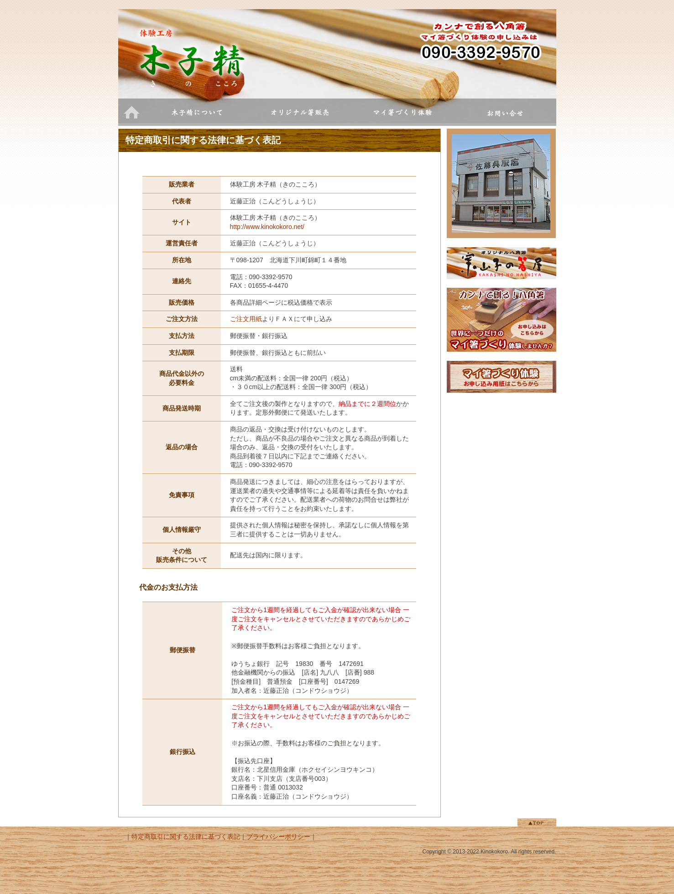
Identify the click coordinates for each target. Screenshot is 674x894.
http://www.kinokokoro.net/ (267, 226)
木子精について (197, 112)
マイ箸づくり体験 (402, 112)
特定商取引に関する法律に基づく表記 (185, 836)
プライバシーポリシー (278, 836)
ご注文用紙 (246, 318)
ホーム (132, 112)
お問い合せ (505, 112)
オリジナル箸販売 (299, 112)
